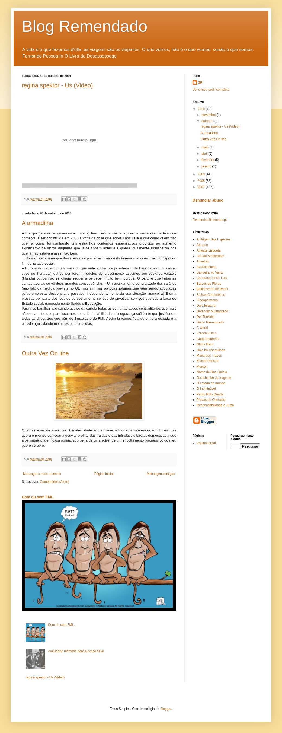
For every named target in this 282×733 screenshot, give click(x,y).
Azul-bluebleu (206, 267)
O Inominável (206, 389)
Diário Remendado (210, 322)
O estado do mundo (211, 383)
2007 (202, 187)
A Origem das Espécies (213, 239)
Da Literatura (206, 305)
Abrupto (202, 245)
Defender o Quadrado (212, 311)
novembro (209, 115)
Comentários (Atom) (54, 482)
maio (205, 147)
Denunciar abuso (208, 200)
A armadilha (37, 223)
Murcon (202, 367)
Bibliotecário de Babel (212, 289)
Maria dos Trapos (209, 355)
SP (200, 82)
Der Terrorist (205, 317)
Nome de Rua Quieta (212, 372)
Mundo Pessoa (207, 361)
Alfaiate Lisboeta (209, 250)
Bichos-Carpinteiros (211, 295)
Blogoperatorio (207, 300)
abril (205, 154)
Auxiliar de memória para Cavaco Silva (76, 651)
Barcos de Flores (209, 283)
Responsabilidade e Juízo (215, 405)
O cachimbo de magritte (214, 378)
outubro (207, 121)
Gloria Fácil (205, 344)
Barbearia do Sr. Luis (212, 278)
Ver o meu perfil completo (211, 89)
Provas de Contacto (211, 400)
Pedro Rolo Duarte (210, 394)
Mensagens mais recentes (42, 474)
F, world (202, 328)
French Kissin (206, 333)
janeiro (206, 166)
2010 (202, 109)
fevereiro (208, 160)
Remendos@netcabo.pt (210, 220)
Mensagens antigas (161, 474)
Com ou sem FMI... (38, 497)
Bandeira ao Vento (210, 272)
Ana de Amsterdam (210, 256)
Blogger (165, 709)
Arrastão (203, 261)
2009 (202, 174)
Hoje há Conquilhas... (212, 350)
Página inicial (104, 474)
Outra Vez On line (45, 353)
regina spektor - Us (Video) (57, 85)
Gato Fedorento (208, 339)
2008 (202, 181)
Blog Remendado (85, 26)
